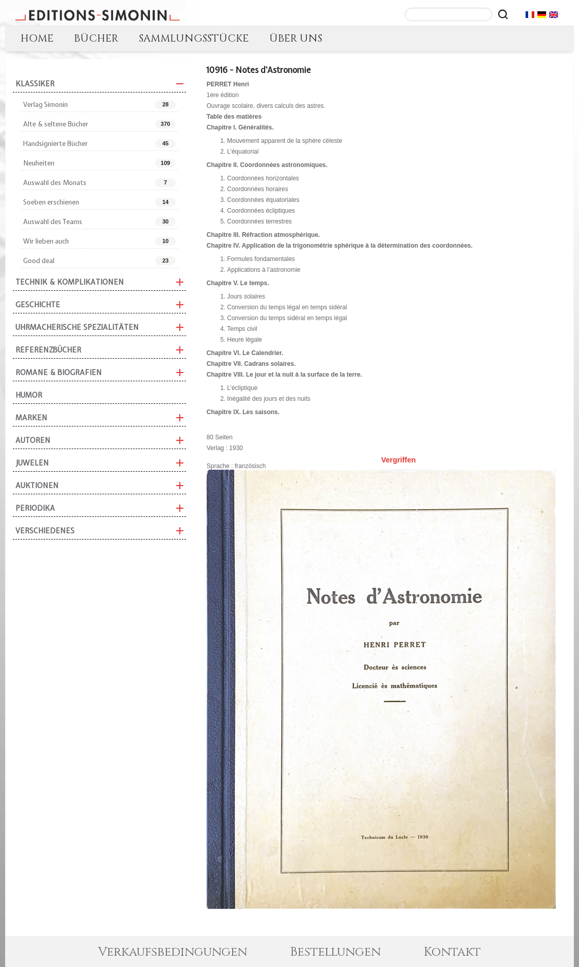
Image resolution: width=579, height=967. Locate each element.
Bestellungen (335, 952)
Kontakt (452, 952)
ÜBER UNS (295, 38)
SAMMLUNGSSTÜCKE (194, 38)
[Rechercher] (503, 14)
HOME (37, 38)
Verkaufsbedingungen (172, 952)
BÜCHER (96, 38)
